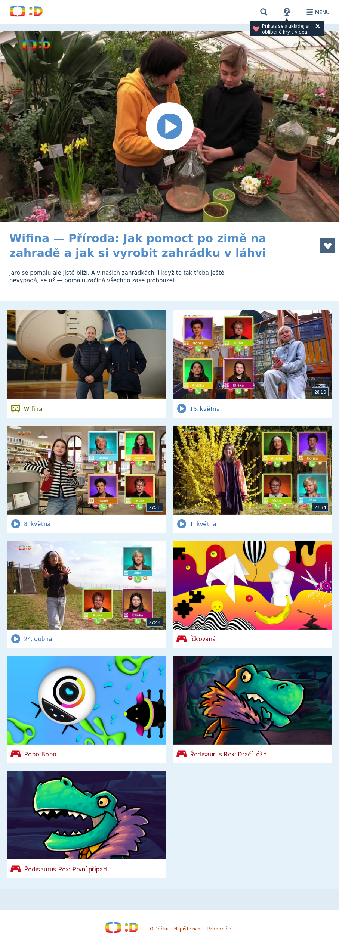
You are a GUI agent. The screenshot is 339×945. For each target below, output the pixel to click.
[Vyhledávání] (264, 12)
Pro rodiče (219, 928)
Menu (317, 12)
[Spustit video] (169, 126)
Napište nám (188, 928)
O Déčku (159, 928)
